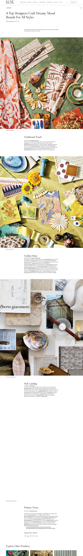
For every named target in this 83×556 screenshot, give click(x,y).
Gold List (56, 2)
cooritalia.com (50, 392)
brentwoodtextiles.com (36, 145)
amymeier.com (32, 385)
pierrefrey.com (27, 392)
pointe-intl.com (32, 269)
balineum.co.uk (34, 260)
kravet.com (26, 143)
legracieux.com (35, 263)
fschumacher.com (43, 393)
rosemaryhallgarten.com (42, 265)
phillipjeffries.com (40, 395)
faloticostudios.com (28, 520)
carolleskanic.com (28, 388)
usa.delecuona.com (42, 391)
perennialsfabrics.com (28, 516)
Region (29, 2)
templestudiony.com (47, 261)
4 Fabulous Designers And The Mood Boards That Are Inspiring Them (40, 528)
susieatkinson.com (50, 520)
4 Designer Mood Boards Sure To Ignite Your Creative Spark (38, 527)
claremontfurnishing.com (29, 267)
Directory (49, 2)
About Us (73, 2)
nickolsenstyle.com (33, 511)
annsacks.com (27, 261)
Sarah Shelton (10, 21)
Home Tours (23, 2)
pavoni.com (51, 516)
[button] (25, 536)
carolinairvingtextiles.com (29, 264)
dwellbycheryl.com (35, 140)
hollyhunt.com (44, 396)
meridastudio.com (48, 259)
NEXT (61, 2)
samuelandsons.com (28, 148)
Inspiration (42, 2)
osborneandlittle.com (36, 521)
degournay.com (27, 524)
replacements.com (28, 144)
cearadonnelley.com (36, 258)
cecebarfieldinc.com (50, 264)
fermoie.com (52, 145)
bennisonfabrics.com (37, 518)
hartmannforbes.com (43, 389)
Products (35, 2)
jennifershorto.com (28, 272)
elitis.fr (54, 272)
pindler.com (26, 522)
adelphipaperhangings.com (33, 268)
